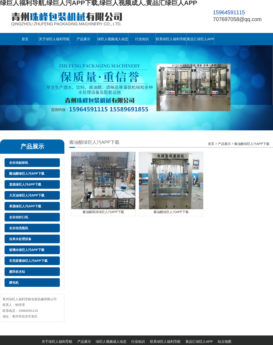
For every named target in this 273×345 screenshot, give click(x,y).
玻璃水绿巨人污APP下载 (26, 250)
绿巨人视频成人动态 (112, 39)
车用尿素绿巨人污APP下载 (28, 261)
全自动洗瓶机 (18, 228)
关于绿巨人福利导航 (54, 39)
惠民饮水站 (17, 271)
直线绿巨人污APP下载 (25, 184)
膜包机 (14, 282)
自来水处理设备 (20, 239)
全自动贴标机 (18, 162)
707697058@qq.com (237, 19)
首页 (25, 39)
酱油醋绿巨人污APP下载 (26, 173)
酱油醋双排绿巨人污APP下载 (103, 212)
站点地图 (224, 341)
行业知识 (142, 39)
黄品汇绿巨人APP (200, 39)
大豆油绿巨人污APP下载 (26, 195)
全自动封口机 (18, 217)
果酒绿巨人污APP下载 (25, 206)
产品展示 (83, 39)
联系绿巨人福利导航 (171, 39)
